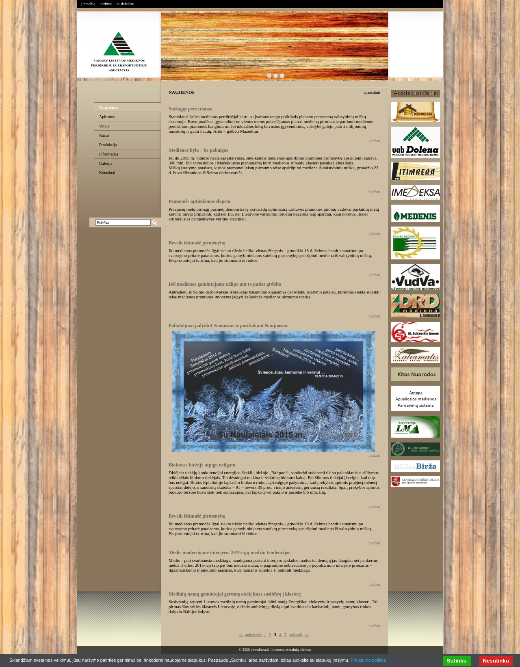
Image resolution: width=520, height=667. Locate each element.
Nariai (104, 135)
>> (307, 634)
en (125, 79)
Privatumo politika (368, 660)
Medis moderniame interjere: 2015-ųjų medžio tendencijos (229, 552)
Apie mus (107, 116)
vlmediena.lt (260, 650)
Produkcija (108, 144)
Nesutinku (496, 661)
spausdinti (372, 92)
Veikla (104, 126)
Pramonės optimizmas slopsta (199, 201)
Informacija (108, 154)
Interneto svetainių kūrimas (291, 650)
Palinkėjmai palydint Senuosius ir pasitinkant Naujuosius (228, 325)
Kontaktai (107, 173)
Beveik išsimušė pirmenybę (197, 243)
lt (111, 79)
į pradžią (88, 4)
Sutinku (457, 661)
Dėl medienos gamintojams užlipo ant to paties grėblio (225, 284)
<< (241, 634)
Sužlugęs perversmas (190, 109)
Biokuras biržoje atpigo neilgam (202, 465)
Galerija (105, 163)
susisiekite (125, 4)
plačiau (374, 140)
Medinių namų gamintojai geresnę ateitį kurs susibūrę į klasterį (235, 594)
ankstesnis (253, 634)
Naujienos (108, 107)
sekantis (295, 634)
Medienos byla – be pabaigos (198, 150)
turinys (106, 4)
